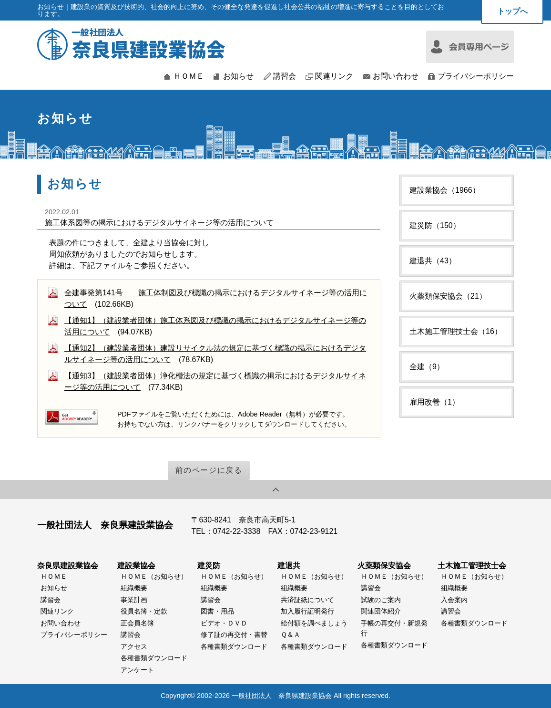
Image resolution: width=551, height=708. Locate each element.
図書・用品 (217, 611)
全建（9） (426, 367)
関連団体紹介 (381, 611)
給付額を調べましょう (314, 623)
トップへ (512, 11)
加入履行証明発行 (307, 611)
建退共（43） (432, 261)
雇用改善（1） (434, 402)
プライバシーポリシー (476, 76)
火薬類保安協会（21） (448, 296)
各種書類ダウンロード (154, 658)
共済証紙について (307, 600)
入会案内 (454, 600)
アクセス (134, 646)
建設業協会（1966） (444, 190)
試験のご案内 (381, 600)
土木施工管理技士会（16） (455, 331)
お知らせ (238, 76)
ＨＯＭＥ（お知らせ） (154, 576)
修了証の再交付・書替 (234, 634)
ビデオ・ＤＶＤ (224, 623)
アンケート (137, 670)
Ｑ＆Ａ (290, 634)
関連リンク (334, 76)
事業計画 (134, 600)
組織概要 (134, 588)
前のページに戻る (209, 470)
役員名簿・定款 (144, 611)
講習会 (284, 76)
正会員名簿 (137, 623)
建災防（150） (434, 225)
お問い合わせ (395, 76)
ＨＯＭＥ (188, 76)
